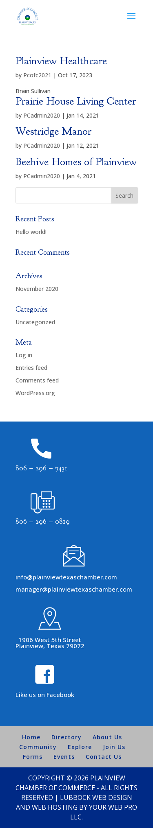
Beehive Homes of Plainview (76, 161)
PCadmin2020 (41, 115)
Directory (66, 737)
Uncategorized (35, 322)
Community (38, 747)
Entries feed (31, 367)
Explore (80, 747)
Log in (24, 355)
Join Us (114, 747)
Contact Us (104, 756)
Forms (32, 756)
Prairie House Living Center (76, 101)
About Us (107, 737)
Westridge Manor (53, 131)
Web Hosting (55, 807)
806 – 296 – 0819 (43, 521)
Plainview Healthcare (61, 61)
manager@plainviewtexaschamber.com (74, 589)
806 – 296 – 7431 (41, 468)
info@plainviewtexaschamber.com (66, 577)
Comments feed (37, 380)
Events (64, 756)
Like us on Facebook (45, 694)
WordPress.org (35, 393)
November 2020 (37, 289)
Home (31, 737)
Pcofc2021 (37, 75)
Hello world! (31, 232)
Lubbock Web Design (96, 797)
